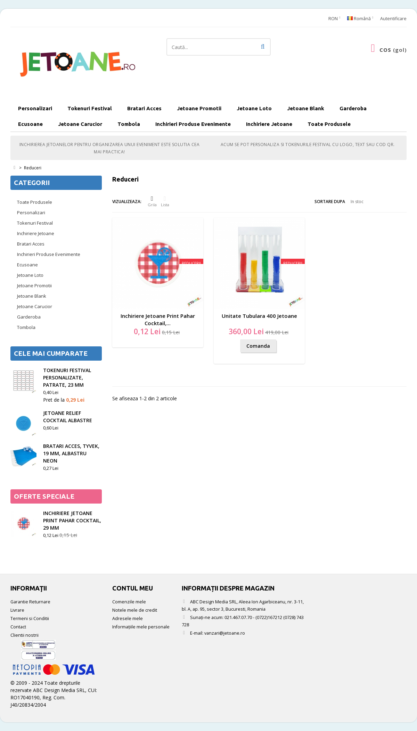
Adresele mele (127, 618)
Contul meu (132, 588)
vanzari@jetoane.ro (224, 633)
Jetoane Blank (305, 108)
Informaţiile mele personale (141, 627)
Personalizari (35, 108)
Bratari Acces (144, 108)
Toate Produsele (329, 124)
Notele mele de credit (134, 610)
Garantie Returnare (30, 602)
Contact (18, 627)
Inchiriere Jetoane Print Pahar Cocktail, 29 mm (72, 520)
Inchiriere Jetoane (269, 124)
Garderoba (353, 108)
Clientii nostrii (24, 635)
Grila (152, 201)
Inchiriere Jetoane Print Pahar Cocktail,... (158, 319)
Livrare (17, 610)
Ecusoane (30, 124)
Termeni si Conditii (29, 618)
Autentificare (393, 19)
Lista (165, 201)
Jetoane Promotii (199, 108)
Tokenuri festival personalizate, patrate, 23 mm (67, 377)
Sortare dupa (329, 201)
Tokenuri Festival (89, 108)
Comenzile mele (129, 602)
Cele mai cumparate (51, 353)
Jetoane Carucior (80, 124)
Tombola (128, 124)
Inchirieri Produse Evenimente (193, 124)
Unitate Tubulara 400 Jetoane (259, 315)
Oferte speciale (44, 496)
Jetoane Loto (254, 108)
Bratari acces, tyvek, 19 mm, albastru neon (71, 453)
